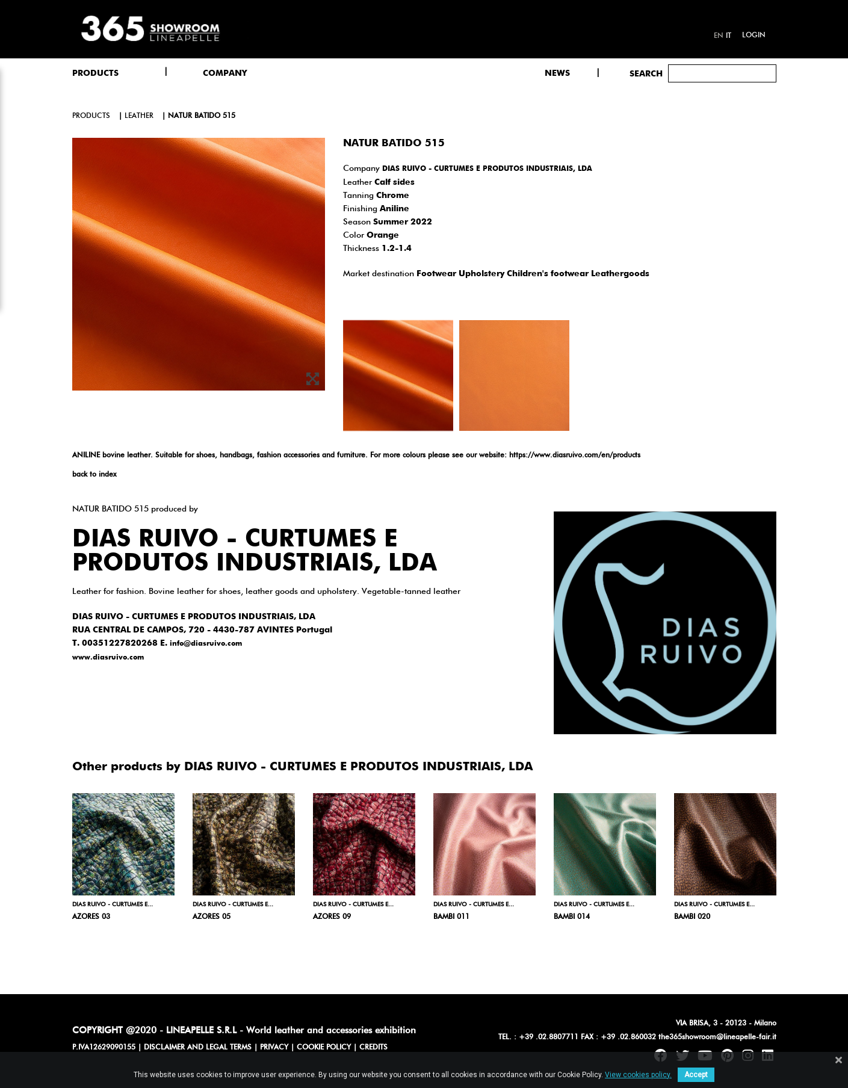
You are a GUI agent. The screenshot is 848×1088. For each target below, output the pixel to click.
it (728, 36)
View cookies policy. (638, 1075)
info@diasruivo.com (206, 644)
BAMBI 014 (572, 917)
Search (646, 74)
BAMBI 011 (451, 917)
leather (139, 116)
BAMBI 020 (692, 917)
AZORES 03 (91, 917)
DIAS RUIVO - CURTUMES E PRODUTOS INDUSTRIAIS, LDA (487, 169)
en (718, 36)
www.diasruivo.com (108, 657)
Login (754, 35)
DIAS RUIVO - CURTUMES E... (112, 904)
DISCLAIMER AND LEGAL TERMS (198, 1047)
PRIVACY (274, 1047)
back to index (94, 474)
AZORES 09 (332, 917)
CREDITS (373, 1047)
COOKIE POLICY (324, 1047)
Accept (696, 1075)
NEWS (557, 73)
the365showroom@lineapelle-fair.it (717, 1037)
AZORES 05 (212, 917)
